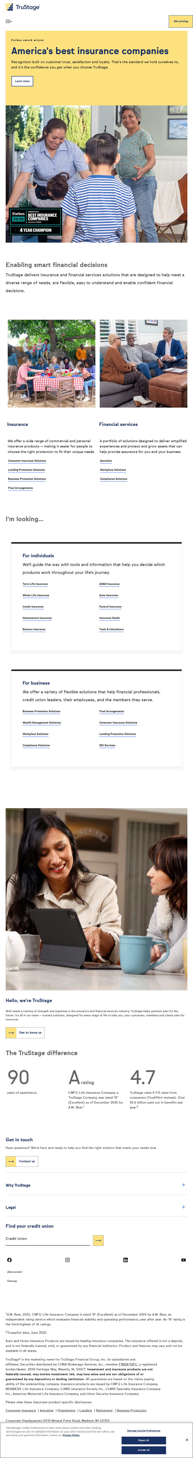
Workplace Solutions (113, 470)
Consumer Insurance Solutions (27, 461)
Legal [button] (95, 1207)
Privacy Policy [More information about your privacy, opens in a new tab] (71, 1435)
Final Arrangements (20, 488)
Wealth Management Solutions (42, 722)
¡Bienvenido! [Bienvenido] (14, 1272)
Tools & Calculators (111, 629)
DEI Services (107, 745)
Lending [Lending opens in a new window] (86, 1410)
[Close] (187, 1440)
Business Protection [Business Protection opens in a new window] (132, 1410)
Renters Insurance (34, 629)
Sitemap (12, 1281)
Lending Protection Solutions (26, 470)
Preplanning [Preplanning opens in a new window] (67, 1410)
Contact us (27, 1161)
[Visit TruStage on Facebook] (9, 1260)
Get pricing (181, 21)
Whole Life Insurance (36, 595)
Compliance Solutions (113, 479)
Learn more (22, 81)
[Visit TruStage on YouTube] (183, 1260)
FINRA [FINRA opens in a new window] (124, 1364)
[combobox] (48, 1240)
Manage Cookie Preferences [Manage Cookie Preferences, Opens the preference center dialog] (143, 1431)
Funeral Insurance (110, 606)
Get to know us (30, 1032)
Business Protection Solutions (27, 479)
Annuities (106, 461)
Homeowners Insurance (37, 618)
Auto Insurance (108, 595)
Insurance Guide (109, 618)
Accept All (143, 1450)
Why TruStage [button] (95, 1185)
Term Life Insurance (35, 584)
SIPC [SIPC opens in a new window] (133, 1364)
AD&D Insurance (109, 584)
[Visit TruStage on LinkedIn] (125, 1260)
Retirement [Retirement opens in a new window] (104, 1410)
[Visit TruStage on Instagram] (67, 1260)
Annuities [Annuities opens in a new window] (47, 1410)
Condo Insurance (33, 606)
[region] (96, 1440)
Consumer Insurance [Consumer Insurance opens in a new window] (21, 1410)
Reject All (143, 1440)
